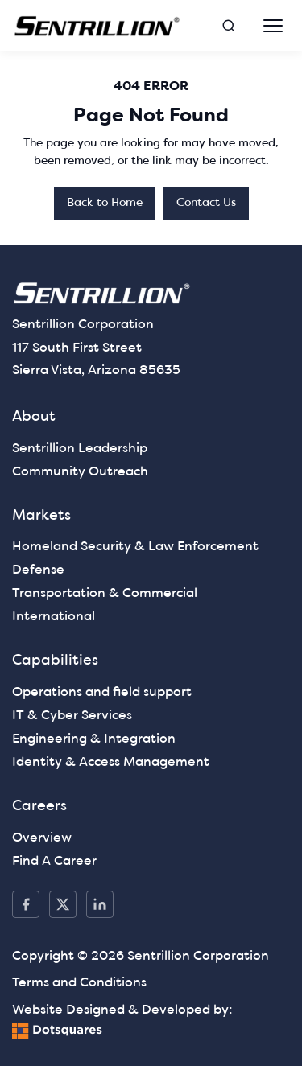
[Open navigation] (273, 26)
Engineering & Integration (94, 739)
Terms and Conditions (79, 983)
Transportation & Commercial (104, 593)
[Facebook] (25, 904)
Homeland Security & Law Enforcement (135, 547)
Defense (38, 570)
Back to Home (105, 203)
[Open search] (228, 25)
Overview (42, 838)
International (53, 617)
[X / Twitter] (63, 904)
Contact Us (206, 203)
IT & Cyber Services (72, 716)
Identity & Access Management (110, 762)
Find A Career (54, 861)
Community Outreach (80, 472)
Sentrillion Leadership (79, 448)
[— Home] (97, 26)
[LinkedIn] (100, 904)
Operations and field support (102, 692)
